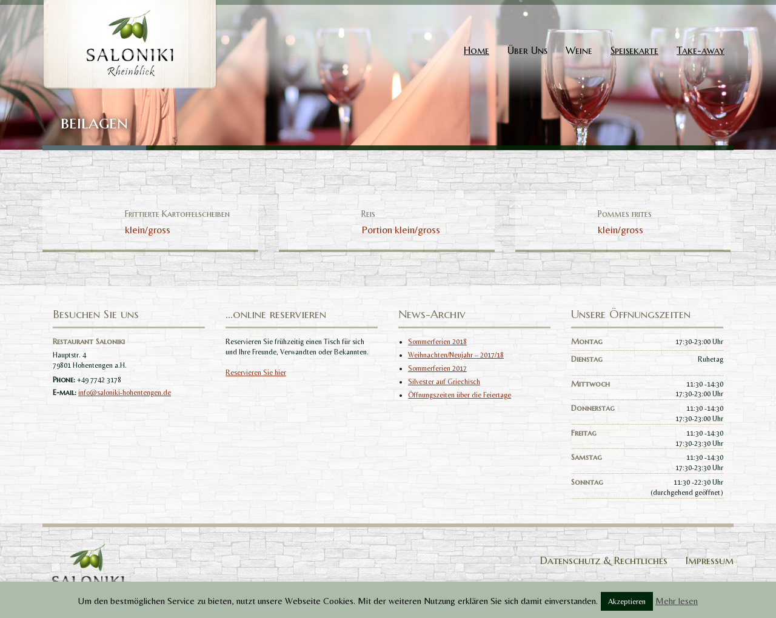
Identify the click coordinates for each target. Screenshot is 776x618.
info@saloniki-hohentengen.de (124, 392)
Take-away (700, 50)
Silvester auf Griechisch (444, 381)
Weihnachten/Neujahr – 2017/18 (456, 355)
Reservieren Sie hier (256, 372)
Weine (579, 50)
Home (476, 50)
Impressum (710, 560)
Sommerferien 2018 (437, 341)
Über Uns (527, 50)
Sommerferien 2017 (437, 368)
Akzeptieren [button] (627, 601)
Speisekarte (634, 50)
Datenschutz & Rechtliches (603, 560)
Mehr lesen (676, 601)
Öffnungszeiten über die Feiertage (459, 395)
